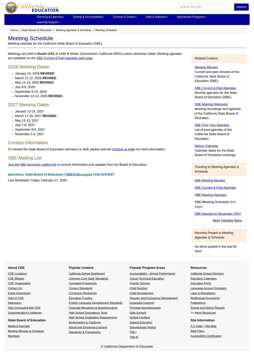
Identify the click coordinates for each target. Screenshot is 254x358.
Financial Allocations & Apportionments (93, 307)
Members (14, 336)
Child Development (141, 293)
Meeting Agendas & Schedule (73, 30)
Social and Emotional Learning (88, 327)
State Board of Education (37, 30)
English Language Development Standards (95, 302)
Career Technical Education (147, 278)
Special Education (141, 322)
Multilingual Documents (205, 298)
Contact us (119, 149)
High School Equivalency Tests (88, 312)
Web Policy (197, 331)
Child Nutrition (138, 288)
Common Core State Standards (88, 278)
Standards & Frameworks (85, 332)
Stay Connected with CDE (24, 307)
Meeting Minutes (206, 67)
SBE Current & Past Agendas (215, 88)
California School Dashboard (87, 273)
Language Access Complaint (208, 288)
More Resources (205, 312)
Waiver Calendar (206, 146)
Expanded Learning (142, 302)
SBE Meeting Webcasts (211, 104)
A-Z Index (196, 326)
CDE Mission (16, 278)
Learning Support (48, 22)
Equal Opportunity (19, 293)
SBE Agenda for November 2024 (218, 214)
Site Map (210, 326)
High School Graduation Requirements (93, 317)
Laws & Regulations (202, 293)
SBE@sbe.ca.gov (79, 174)
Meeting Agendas (19, 326)
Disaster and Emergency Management (154, 298)
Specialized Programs (191, 16)
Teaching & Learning (50, 16)
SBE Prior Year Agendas (212, 125)
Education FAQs (200, 283)
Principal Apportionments (145, 307)
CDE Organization (19, 283)
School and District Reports (207, 307)
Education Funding (80, 298)
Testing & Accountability (88, 16)
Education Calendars (203, 278)
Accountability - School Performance (152, 273)
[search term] (206, 7)
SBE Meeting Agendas (210, 195)
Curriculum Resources (83, 293)
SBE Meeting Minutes (210, 180)
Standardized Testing (143, 327)
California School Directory (207, 273)
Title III (134, 337)
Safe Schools (138, 312)
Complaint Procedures (83, 283)
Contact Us (15, 288)
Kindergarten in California (85, 322)
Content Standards (80, 288)
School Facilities (140, 317)
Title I (133, 332)
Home (14, 30)
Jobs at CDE (16, 298)
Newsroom (14, 302)
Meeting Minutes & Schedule (26, 331)
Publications (198, 302)
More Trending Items (227, 220)
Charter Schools (140, 283)
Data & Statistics (157, 16)
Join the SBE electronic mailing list (32, 164)
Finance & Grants (125, 16)
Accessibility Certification (206, 336)
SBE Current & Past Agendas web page (64, 58)
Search (241, 7)
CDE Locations (17, 273)
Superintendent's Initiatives (25, 312)
